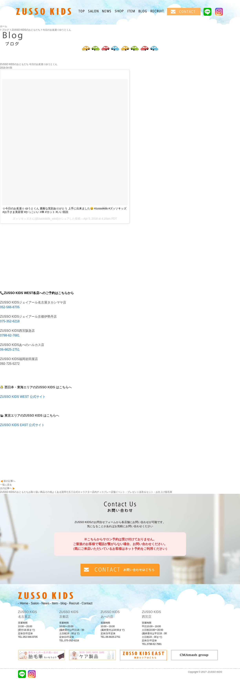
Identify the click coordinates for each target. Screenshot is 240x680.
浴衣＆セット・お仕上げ (152, 492)
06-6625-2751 (10, 349)
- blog (63, 603)
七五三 (69, 492)
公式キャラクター (82, 492)
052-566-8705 (10, 307)
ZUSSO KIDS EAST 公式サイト (22, 425)
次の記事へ (6, 488)
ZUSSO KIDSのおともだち (14, 492)
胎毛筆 (168, 492)
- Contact (86, 603)
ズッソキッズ (21, 218)
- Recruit (73, 603)
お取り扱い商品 (36, 492)
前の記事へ (9, 481)
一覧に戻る (6, 484)
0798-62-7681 (10, 335)
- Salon (34, 603)
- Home (23, 603)
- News (44, 603)
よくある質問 (59, 492)
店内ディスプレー (101, 492)
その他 (48, 492)
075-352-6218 (10, 321)
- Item (54, 603)
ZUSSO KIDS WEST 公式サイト (23, 396)
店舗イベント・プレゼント (125, 492)
